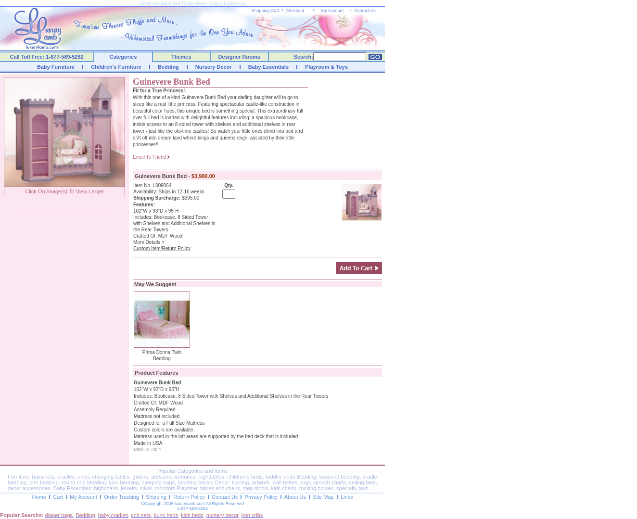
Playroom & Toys (326, 67)
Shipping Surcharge (156, 198)
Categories (123, 57)
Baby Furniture (56, 67)
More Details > (149, 242)
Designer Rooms (239, 57)
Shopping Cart (266, 10)
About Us (295, 497)
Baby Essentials (268, 67)
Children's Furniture (116, 67)
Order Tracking (121, 497)
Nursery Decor (213, 67)
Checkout (295, 10)
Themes (181, 57)
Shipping (156, 497)
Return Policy (188, 497)
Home (39, 497)
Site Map (323, 497)
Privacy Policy (261, 497)
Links (347, 497)
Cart (58, 497)
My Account (332, 10)
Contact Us (365, 10)
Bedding (168, 67)
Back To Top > (147, 449)
